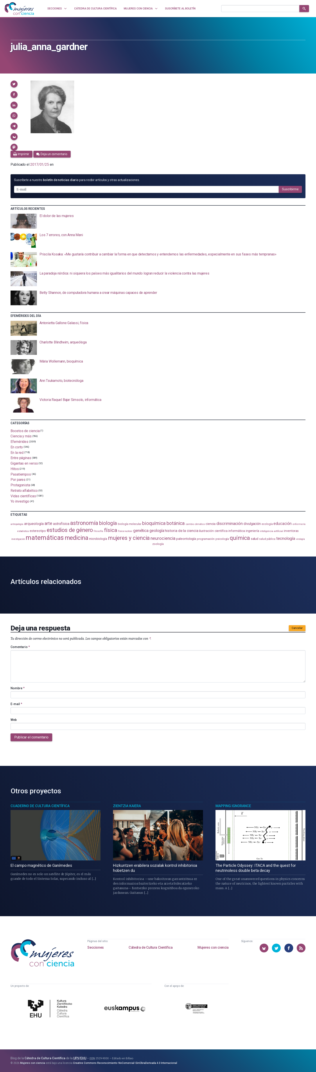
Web (14, 720)
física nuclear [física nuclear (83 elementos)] (125, 531)
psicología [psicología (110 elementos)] (222, 538)
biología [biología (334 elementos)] (108, 523)
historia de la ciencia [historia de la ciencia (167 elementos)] (181, 530)
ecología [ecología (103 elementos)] (267, 524)
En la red (17, 452)
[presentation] (158, 221)
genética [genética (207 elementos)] (141, 530)
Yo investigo (20, 501)
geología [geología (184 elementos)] (156, 530)
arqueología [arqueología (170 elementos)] (34, 523)
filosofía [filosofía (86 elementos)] (98, 531)
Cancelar (297, 628)
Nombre (18, 688)
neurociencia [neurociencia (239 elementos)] (163, 538)
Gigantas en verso (24, 463)
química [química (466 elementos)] (240, 538)
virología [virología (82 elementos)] (300, 539)
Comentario (20, 647)
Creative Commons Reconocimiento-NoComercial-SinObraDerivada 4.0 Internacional (125, 1063)
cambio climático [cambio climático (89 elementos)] (195, 524)
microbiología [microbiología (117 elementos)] (98, 538)
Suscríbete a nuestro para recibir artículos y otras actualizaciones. (77, 180)
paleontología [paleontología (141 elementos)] (186, 539)
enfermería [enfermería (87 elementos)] (299, 524)
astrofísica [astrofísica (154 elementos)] (61, 524)
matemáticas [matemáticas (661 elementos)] (45, 537)
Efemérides (19, 442)
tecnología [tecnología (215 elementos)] (285, 538)
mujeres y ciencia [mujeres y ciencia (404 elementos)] (129, 538)
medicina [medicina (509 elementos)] (76, 537)
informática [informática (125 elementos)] (236, 531)
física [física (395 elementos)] (110, 530)
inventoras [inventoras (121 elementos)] (291, 531)
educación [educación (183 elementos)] (282, 523)
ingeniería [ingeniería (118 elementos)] (252, 531)
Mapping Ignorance (233, 806)
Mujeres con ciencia (213, 947)
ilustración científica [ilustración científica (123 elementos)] (213, 531)
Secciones (95, 947)
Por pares (18, 480)
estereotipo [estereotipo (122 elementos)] (38, 531)
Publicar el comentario (31, 737)
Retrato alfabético (24, 490)
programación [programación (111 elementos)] (206, 538)
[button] (14, 84)
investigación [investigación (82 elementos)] (18, 539)
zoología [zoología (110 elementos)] (157, 544)
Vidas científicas (23, 496)
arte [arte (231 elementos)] (48, 523)
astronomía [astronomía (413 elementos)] (84, 523)
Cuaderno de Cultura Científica (40, 806)
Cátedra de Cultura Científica (150, 947)
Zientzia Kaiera (127, 806)
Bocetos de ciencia (25, 431)
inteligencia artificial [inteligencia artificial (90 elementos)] (271, 531)
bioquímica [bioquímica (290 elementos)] (154, 523)
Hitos (15, 469)
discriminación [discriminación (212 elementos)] (229, 523)
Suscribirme (290, 189)
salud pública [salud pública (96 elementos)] (267, 538)
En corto (17, 447)
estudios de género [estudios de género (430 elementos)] (70, 530)
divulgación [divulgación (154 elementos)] (252, 524)
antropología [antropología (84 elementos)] (17, 524)
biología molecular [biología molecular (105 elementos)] (129, 524)
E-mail (16, 704)
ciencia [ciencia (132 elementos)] (210, 524)
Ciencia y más (21, 436)
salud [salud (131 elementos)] (255, 539)
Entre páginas (21, 458)
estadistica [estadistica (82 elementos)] (23, 531)
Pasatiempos (21, 474)
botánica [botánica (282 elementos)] (176, 523)
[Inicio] (19, 8)
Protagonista (20, 485)
